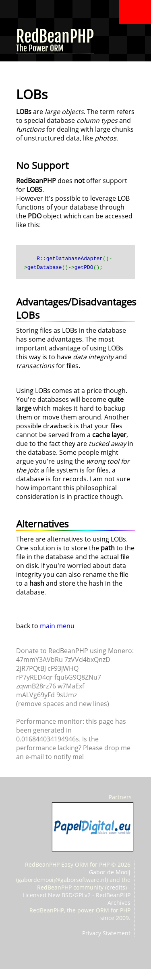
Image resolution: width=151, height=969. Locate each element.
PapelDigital (92, 827)
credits (116, 887)
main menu (57, 625)
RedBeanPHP (55, 42)
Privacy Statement (106, 933)
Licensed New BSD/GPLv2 (57, 895)
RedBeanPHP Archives (113, 898)
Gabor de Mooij (109, 872)
